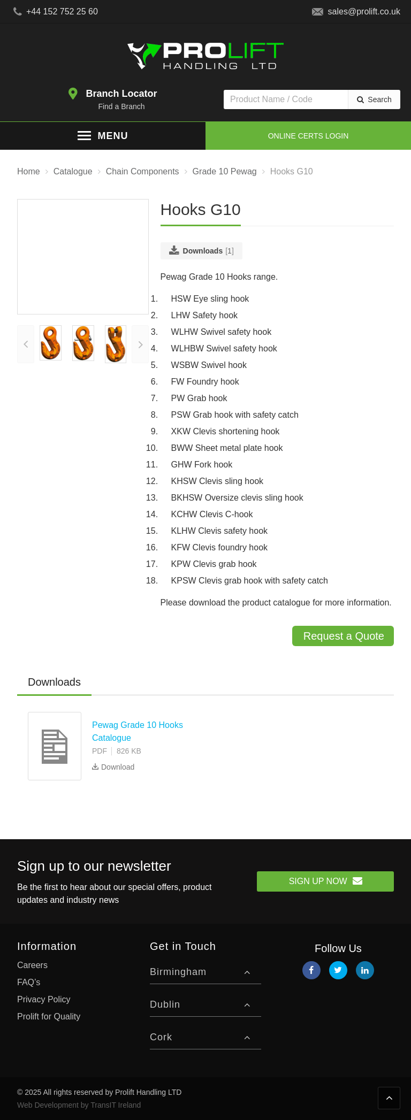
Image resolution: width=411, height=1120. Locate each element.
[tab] (54, 682)
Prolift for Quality (48, 1016)
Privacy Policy (44, 999)
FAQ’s (28, 982)
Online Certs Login (308, 136)
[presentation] (25, 360)
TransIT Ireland (115, 1105)
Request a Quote (343, 636)
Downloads (54, 682)
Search (379, 99)
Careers (32, 965)
